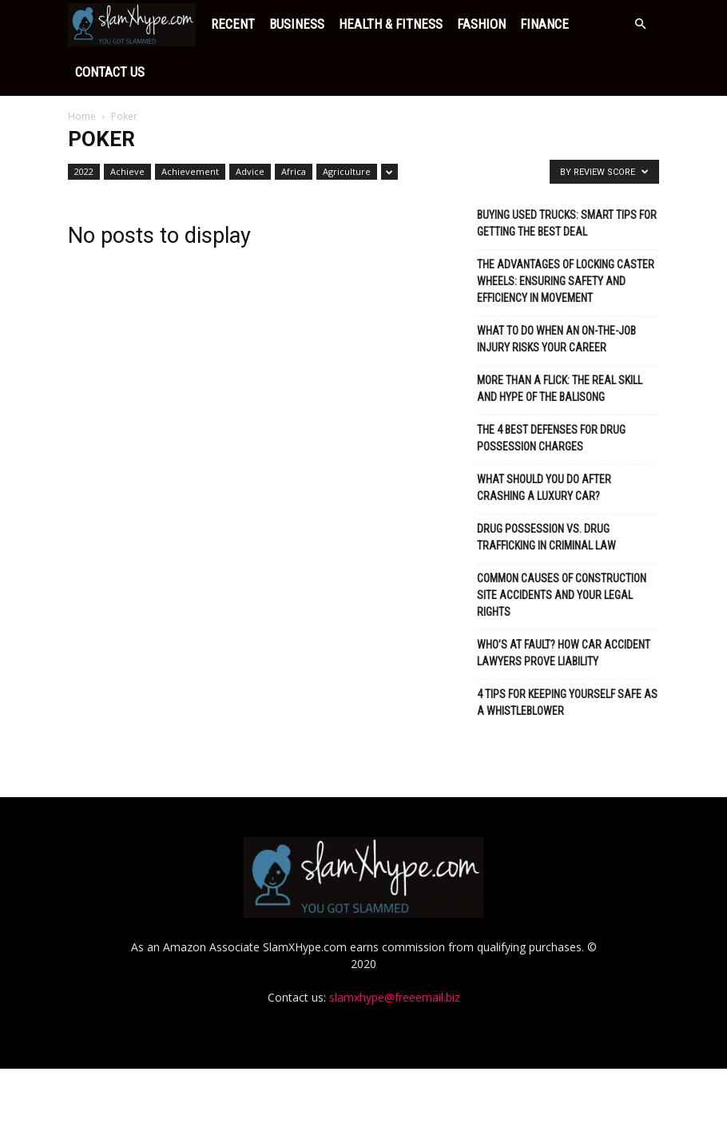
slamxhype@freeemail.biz (394, 1067)
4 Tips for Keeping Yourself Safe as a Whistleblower (567, 654)
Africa (293, 123)
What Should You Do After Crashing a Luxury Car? (544, 439)
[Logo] (72, 24)
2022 (83, 123)
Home (82, 68)
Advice (250, 123)
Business (169, 24)
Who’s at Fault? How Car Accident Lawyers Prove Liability (563, 605)
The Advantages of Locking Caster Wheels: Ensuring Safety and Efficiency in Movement (565, 233)
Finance (416, 24)
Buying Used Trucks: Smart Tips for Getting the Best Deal (567, 175)
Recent (105, 24)
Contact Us (490, 24)
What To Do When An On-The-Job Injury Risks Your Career (556, 291)
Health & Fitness (263, 24)
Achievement (190, 123)
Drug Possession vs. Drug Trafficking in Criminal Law (546, 489)
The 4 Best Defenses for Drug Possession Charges (551, 390)
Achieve (127, 123)
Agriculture (347, 123)
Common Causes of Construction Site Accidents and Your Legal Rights (561, 547)
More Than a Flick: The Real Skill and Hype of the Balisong (559, 340)
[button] (640, 24)
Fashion (353, 24)
